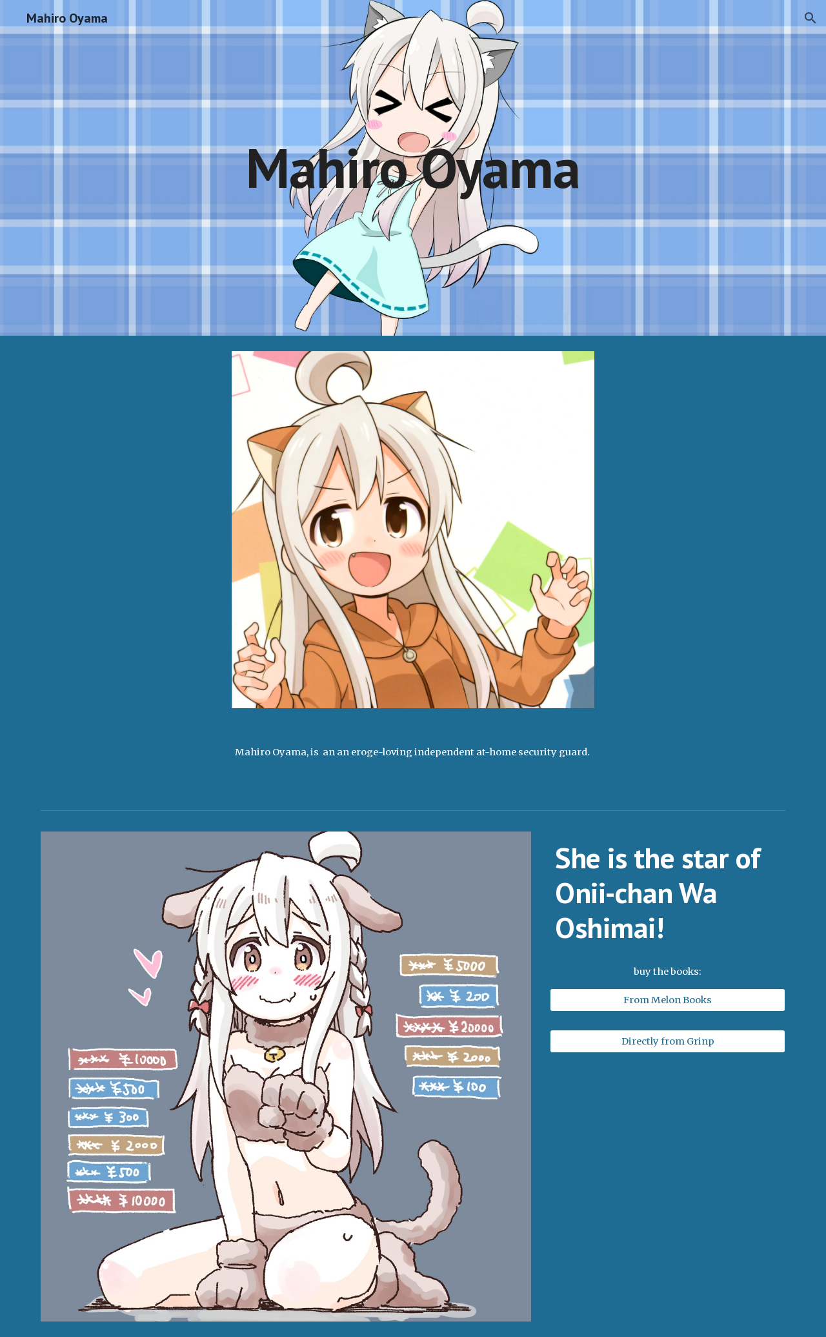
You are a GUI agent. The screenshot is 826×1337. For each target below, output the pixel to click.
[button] (810, 18)
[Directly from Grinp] (667, 1041)
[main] (413, 167)
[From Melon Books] (667, 1000)
